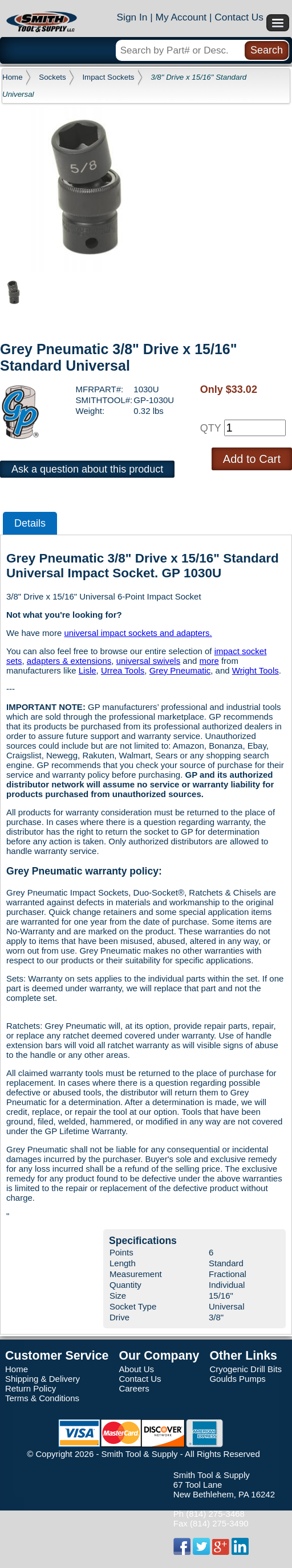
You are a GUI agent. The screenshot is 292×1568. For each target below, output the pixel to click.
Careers (134, 1388)
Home (12, 77)
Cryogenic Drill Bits (245, 1369)
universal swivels (148, 661)
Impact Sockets (108, 77)
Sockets (52, 77)
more (209, 661)
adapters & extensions (69, 661)
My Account (181, 17)
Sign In (131, 17)
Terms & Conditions (42, 1398)
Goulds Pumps (237, 1379)
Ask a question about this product (87, 469)
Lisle (87, 670)
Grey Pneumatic (180, 670)
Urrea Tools (122, 670)
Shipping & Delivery (42, 1379)
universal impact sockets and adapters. (138, 633)
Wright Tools (255, 670)
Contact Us (238, 17)
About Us (136, 1369)
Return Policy (30, 1388)
